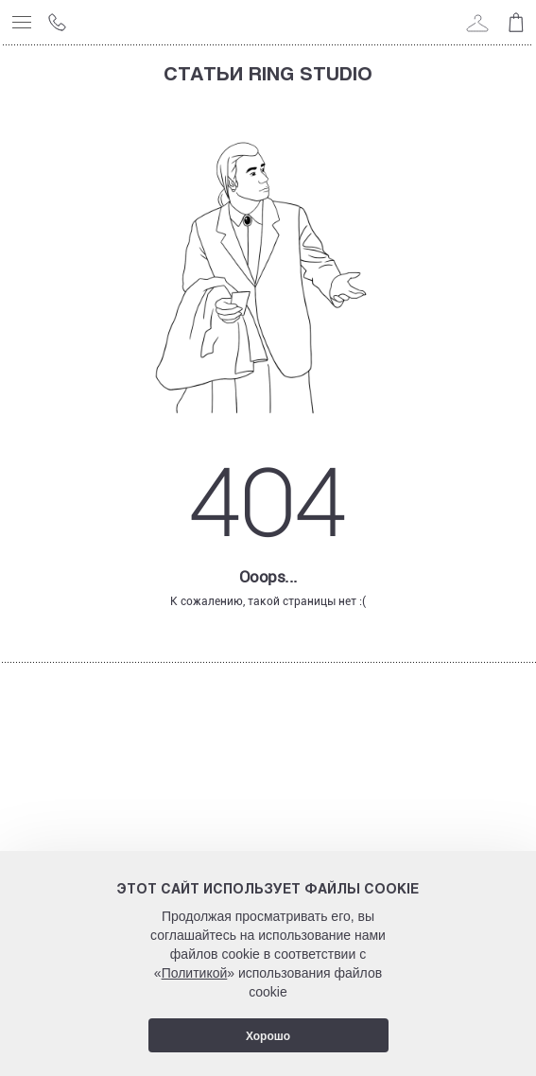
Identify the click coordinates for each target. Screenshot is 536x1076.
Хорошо (268, 1036)
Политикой (195, 973)
